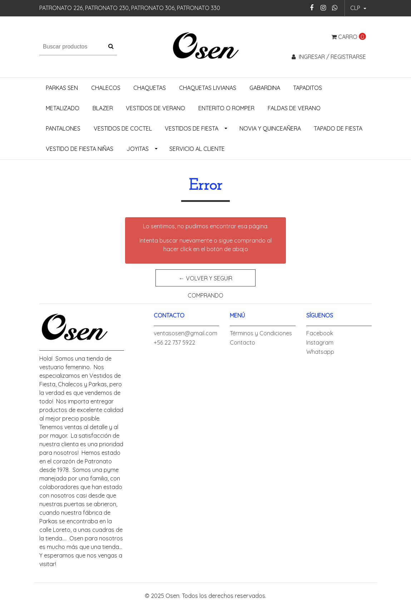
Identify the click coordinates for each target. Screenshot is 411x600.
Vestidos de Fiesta (191, 128)
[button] (358, 8)
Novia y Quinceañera (270, 128)
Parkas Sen (62, 87)
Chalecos (105, 87)
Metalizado (62, 108)
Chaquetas (149, 87)
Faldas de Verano (294, 108)
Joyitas (138, 148)
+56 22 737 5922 (174, 342)
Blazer (103, 108)
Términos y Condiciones (261, 333)
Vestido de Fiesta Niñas (79, 148)
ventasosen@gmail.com (185, 333)
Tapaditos (307, 87)
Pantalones (63, 128)
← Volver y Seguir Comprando (205, 280)
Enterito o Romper (226, 108)
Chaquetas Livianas (207, 87)
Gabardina (264, 87)
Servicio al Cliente (197, 148)
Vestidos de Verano (155, 108)
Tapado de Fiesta (338, 128)
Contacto (242, 342)
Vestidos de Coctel (123, 128)
